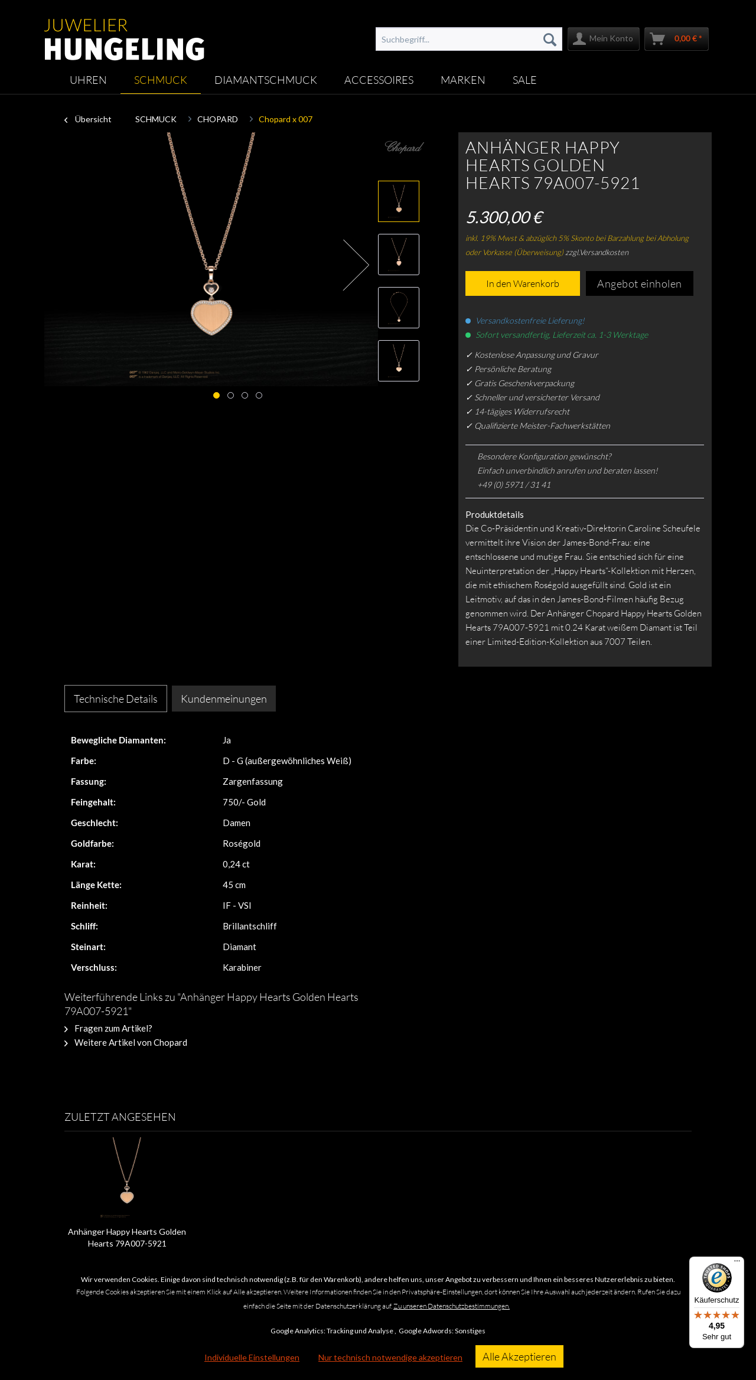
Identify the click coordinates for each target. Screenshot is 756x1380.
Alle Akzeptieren (519, 1356)
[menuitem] (469, 39)
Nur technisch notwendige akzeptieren (390, 1357)
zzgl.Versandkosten (596, 252)
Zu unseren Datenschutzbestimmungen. (451, 1305)
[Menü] (737, 1264)
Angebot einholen (639, 283)
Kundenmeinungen (224, 698)
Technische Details (116, 698)
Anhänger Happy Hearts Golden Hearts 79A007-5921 (127, 1237)
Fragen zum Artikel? (108, 1028)
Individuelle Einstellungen (251, 1357)
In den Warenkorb (522, 283)
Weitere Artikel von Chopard (125, 1042)
